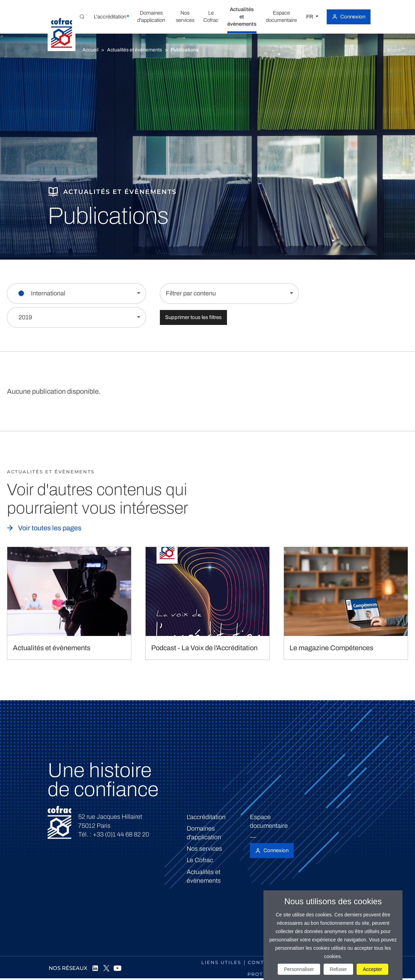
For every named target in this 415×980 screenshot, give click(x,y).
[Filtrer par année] (76, 317)
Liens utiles (221, 962)
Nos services (204, 848)
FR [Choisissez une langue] (310, 16)
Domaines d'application (204, 833)
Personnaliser (299, 969)
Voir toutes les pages (49, 528)
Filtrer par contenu (191, 293)
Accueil (90, 49)
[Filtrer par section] (76, 293)
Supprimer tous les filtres (193, 317)
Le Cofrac (200, 860)
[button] (110, 16)
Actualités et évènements (134, 49)
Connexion (352, 16)
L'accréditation (206, 817)
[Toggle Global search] (82, 16)
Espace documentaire (269, 821)
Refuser (338, 969)
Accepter (372, 969)
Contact (262, 962)
